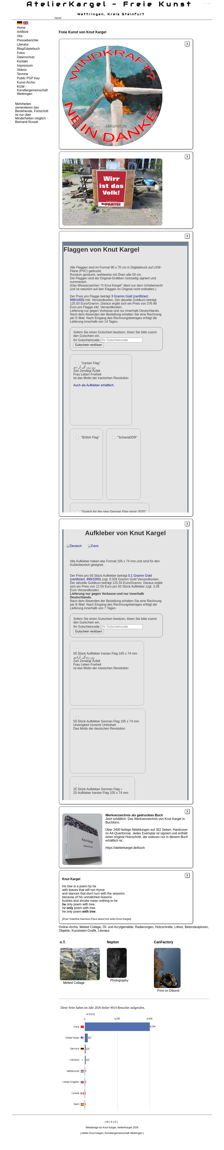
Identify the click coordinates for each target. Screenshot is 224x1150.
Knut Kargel (109, 1127)
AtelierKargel (124, 1127)
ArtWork (22, 32)
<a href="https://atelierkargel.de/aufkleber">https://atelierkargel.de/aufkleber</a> (125, 664)
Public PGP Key (28, 78)
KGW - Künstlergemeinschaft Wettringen (32, 90)
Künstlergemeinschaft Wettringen (124, 1133)
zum (209, 3)
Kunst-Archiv (26, 82)
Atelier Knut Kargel (92, 1133)
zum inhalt (206, 3)
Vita (19, 36)
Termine (22, 74)
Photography (119, 980)
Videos (22, 69)
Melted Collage (74, 982)
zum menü (204, 3)
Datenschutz (26, 57)
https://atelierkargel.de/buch (125, 847)
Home (57, 17)
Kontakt (22, 61)
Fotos (21, 53)
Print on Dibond (168, 990)
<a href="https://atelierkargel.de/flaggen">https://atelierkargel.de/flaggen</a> (125, 377)
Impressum (25, 65)
